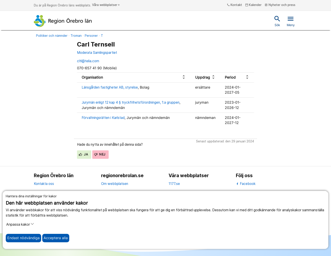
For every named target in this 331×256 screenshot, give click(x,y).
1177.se (174, 184)
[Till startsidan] (63, 21)
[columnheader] (134, 77)
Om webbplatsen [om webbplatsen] (114, 184)
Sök (277, 21)
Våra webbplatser (106, 5)
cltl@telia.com (88, 61)
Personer (91, 35)
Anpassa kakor (20, 224)
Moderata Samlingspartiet (97, 52)
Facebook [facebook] (246, 184)
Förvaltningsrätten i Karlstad (103, 118)
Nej (100, 154)
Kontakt (234, 5)
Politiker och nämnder (51, 35)
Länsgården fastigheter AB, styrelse (110, 87)
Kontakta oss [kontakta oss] (44, 184)
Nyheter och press (280, 5)
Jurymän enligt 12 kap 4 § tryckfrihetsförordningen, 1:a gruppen (130, 102)
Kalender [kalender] (253, 5)
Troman (76, 35)
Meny (291, 21)
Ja (83, 154)
